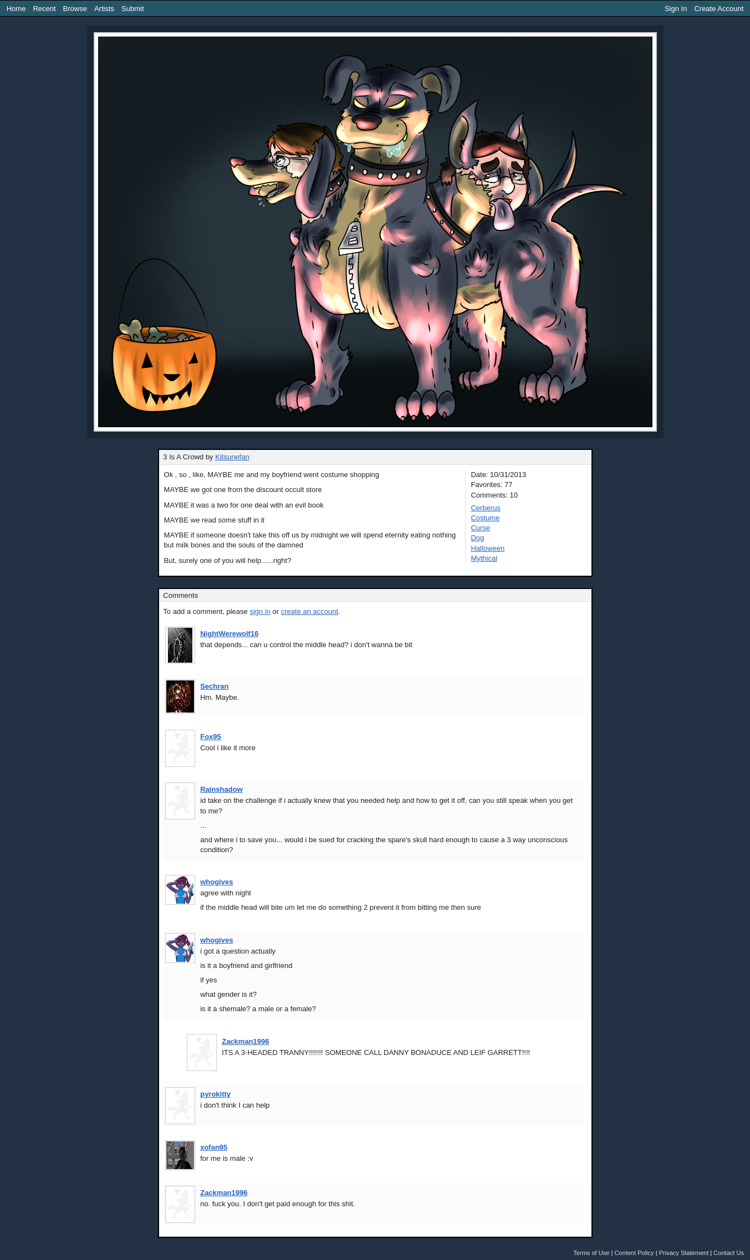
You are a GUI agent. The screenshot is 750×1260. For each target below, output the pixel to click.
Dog (477, 538)
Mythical (484, 558)
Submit (132, 8)
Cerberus (485, 508)
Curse (480, 528)
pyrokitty (215, 1094)
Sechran (214, 686)
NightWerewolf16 (229, 633)
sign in (260, 611)
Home (16, 8)
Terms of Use (591, 1252)
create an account (309, 611)
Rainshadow (221, 789)
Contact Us (728, 1252)
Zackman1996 (245, 1041)
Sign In (676, 8)
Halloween (487, 548)
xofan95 (213, 1147)
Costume (485, 518)
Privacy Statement (684, 1252)
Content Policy (634, 1252)
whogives (216, 882)
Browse (75, 8)
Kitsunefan (232, 457)
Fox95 (210, 737)
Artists (104, 8)
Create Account (718, 8)
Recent (44, 8)
